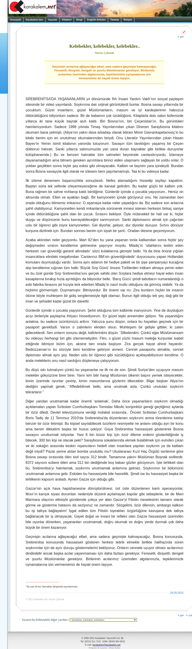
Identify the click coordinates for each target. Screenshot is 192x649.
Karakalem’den (34, 19)
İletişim (127, 19)
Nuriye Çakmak (104, 52)
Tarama (114, 19)
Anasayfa (15, 19)
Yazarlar (52, 19)
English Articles (96, 19)
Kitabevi (66, 19)
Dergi (79, 19)
